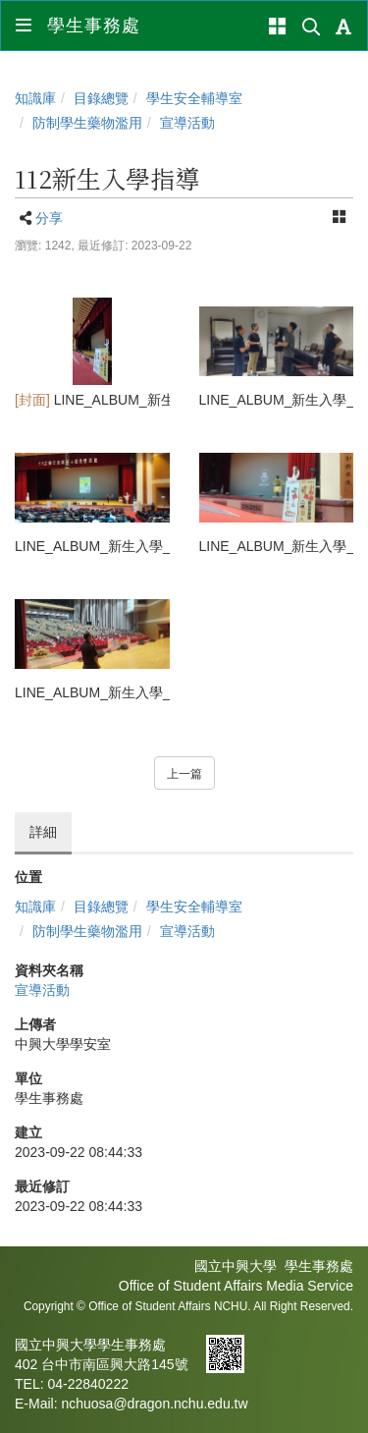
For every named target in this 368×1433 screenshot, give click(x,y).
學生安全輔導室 (194, 98)
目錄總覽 (101, 98)
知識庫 (35, 98)
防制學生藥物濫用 (87, 123)
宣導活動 (187, 123)
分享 (49, 218)
